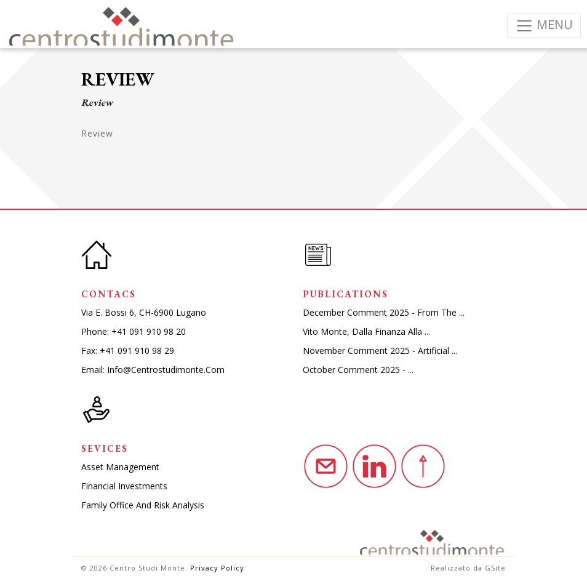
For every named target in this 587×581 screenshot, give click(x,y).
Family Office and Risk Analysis (142, 505)
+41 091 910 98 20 (148, 331)
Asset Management (120, 467)
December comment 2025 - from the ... (384, 312)
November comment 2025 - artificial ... (380, 350)
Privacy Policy (217, 567)
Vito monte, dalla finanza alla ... (366, 331)
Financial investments (124, 486)
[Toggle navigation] (544, 26)
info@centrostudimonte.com (166, 369)
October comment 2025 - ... (358, 369)
